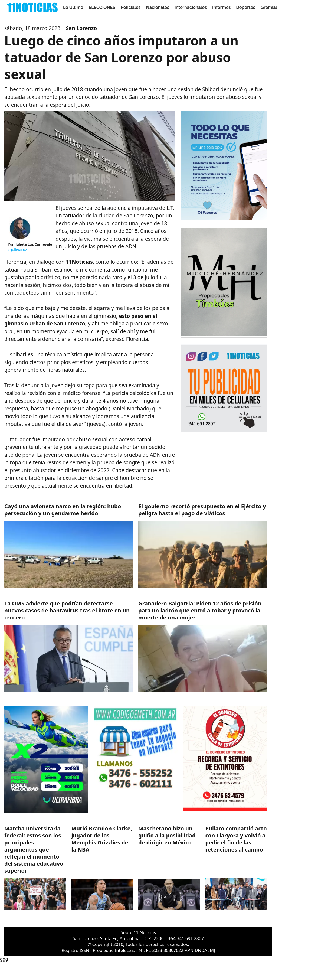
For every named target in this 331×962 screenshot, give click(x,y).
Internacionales (191, 7)
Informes (221, 7)
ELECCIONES (102, 7)
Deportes (245, 7)
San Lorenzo (81, 28)
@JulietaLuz (17, 249)
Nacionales (157, 7)
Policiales (131, 7)
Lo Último (73, 7)
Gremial (269, 7)
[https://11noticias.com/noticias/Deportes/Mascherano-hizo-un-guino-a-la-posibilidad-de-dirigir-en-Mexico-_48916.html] (169, 868)
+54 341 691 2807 (186, 938)
